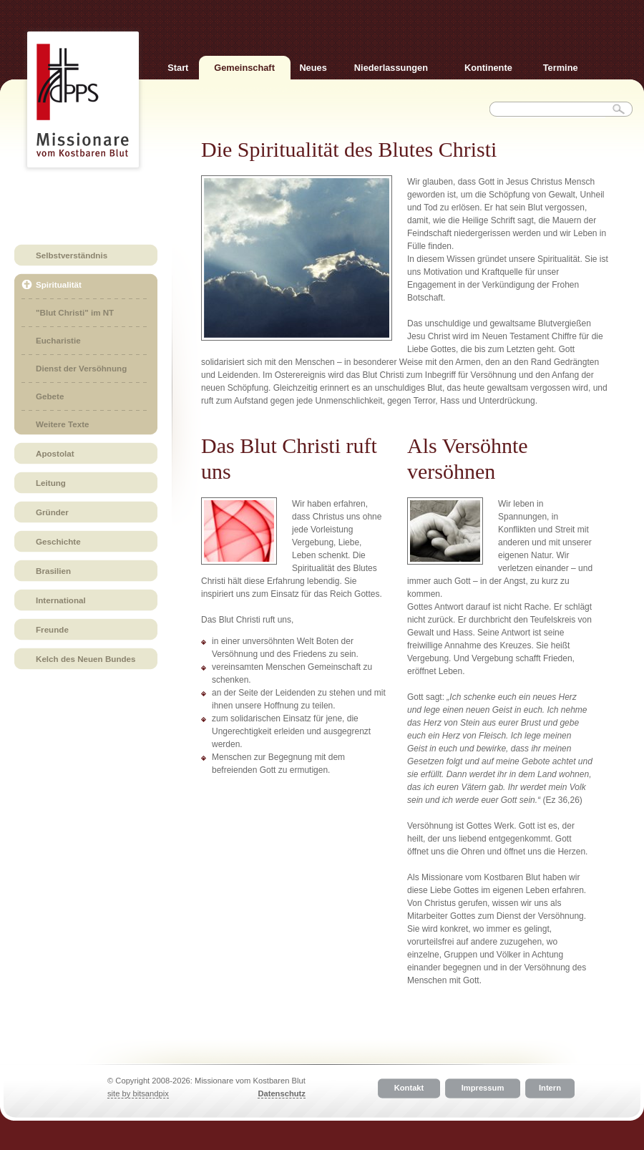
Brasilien (53, 570)
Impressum (483, 1088)
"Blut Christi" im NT (75, 312)
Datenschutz (282, 1093)
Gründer (52, 512)
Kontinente (488, 67)
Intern (550, 1088)
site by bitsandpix (138, 1093)
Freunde (52, 629)
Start (177, 67)
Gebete (50, 396)
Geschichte (58, 541)
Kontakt (409, 1088)
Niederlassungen (391, 67)
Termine (560, 67)
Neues (312, 67)
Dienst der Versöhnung (81, 368)
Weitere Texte (62, 424)
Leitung (51, 482)
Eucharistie (58, 340)
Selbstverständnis (71, 255)
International (61, 600)
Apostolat (55, 453)
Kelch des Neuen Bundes (86, 658)
